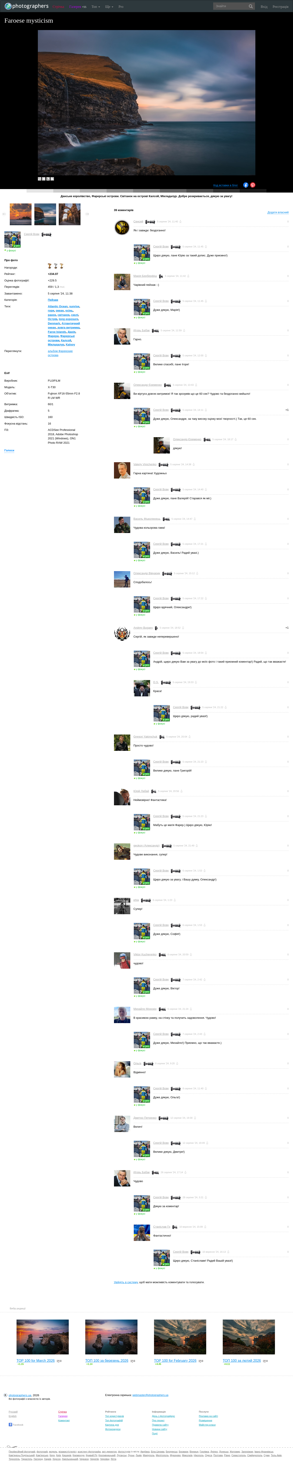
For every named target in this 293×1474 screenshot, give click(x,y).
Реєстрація (280, 6)
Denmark (54, 323)
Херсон (56, 1459)
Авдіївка (145, 1451)
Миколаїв (187, 1455)
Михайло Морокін (145, 1008)
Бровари (183, 1451)
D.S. (156, 682)
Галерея (77, 6)
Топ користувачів (114, 1416)
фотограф (42, 1451)
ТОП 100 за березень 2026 (106, 1360)
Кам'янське (42, 1455)
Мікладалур (56, 344)
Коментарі (64, 1420)
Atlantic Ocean (58, 306)
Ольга (137, 1063)
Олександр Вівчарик (147, 573)
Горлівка (204, 1451)
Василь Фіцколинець (147, 518)
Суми (267, 1455)
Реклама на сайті (208, 1416)
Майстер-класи (207, 1424)
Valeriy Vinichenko (145, 464)
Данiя (71, 331)
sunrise (74, 306)
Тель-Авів (276, 1455)
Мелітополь (162, 1455)
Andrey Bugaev (143, 627)
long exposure (68, 319)
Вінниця (194, 1451)
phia (136, 900)
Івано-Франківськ (263, 1451)
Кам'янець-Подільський (22, 1455)
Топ (96, 6)
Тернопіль (14, 1459)
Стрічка (58, 6)
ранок (52, 314)
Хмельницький (70, 1459)
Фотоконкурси (112, 1429)
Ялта (113, 1459)
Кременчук (78, 1455)
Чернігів (94, 1459)
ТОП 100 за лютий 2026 (242, 1360)
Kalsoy (70, 344)
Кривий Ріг (91, 1455)
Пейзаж (53, 299)
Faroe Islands (57, 331)
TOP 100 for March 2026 (36, 1360)
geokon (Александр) (147, 845)
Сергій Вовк (31, 234)
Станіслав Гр (161, 1226)
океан (60, 310)
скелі (74, 314)
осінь (69, 310)
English (13, 1416)
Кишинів (66, 1455)
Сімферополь (254, 1455)
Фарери (53, 336)
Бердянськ (171, 1451)
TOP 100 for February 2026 (175, 1360)
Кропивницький (107, 1455)
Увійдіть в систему (126, 1282)
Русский (13, 1411)
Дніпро (214, 1451)
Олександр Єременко (148, 384)
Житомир (235, 1451)
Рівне (227, 1455)
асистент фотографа (89, 1451)
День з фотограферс (163, 1416)
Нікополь (199, 1455)
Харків (47, 1459)
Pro (121, 6)
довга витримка (68, 327)
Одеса (208, 1455)
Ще (109, 6)
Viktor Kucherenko (145, 954)
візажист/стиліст (67, 1451)
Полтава (218, 1455)
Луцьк (131, 1455)
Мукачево (175, 1455)
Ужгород (38, 1459)
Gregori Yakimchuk (145, 736)
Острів (52, 319)
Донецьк (223, 1451)
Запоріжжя (247, 1451)
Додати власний (278, 212)
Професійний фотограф (22, 1451)
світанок (64, 314)
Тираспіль (26, 1459)
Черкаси (84, 1459)
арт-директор (109, 1451)
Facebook (16, 1424)
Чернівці (104, 1459)
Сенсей (138, 221)
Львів (139, 1455)
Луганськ (122, 1455)
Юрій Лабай (141, 791)
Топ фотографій (114, 1420)
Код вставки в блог (225, 185)
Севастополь (238, 1455)
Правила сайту (160, 1424)
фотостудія (124, 1451)
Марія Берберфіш (145, 276)
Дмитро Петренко (145, 1117)
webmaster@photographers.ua (150, 1395)
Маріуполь (148, 1455)
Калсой (66, 340)
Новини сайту (159, 1429)
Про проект (158, 1420)
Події (155, 1433)
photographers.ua (20, 1395)
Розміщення (205, 1420)
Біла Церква (157, 1451)
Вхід (264, 6)
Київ (58, 1455)
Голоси (9, 450)
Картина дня (112, 1424)
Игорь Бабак (142, 330)
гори (51, 310)
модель (53, 1451)
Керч (52, 1455)
